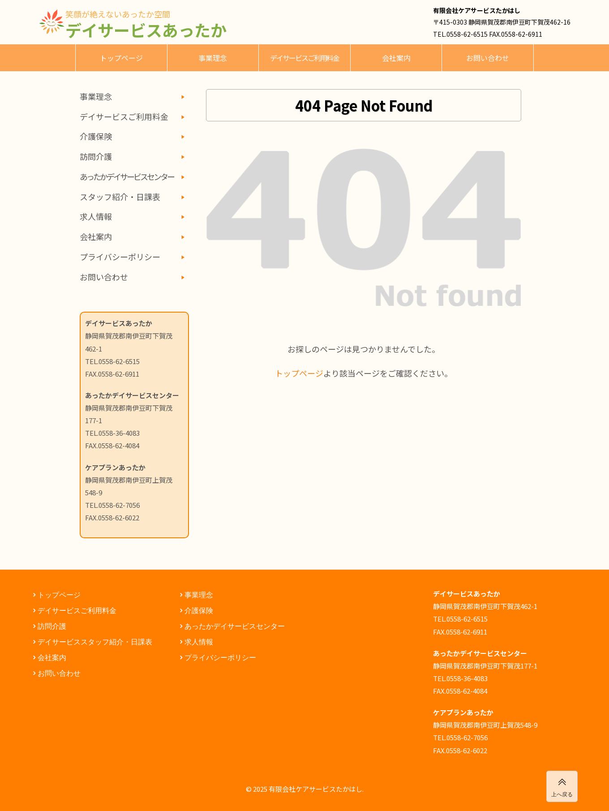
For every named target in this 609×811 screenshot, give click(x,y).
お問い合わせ (487, 57)
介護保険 (96, 136)
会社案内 (396, 57)
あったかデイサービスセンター (234, 625)
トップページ (121, 57)
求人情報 (96, 216)
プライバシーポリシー (120, 256)
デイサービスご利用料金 (304, 57)
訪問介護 (96, 156)
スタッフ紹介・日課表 (120, 196)
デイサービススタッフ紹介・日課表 (95, 641)
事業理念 (212, 57)
